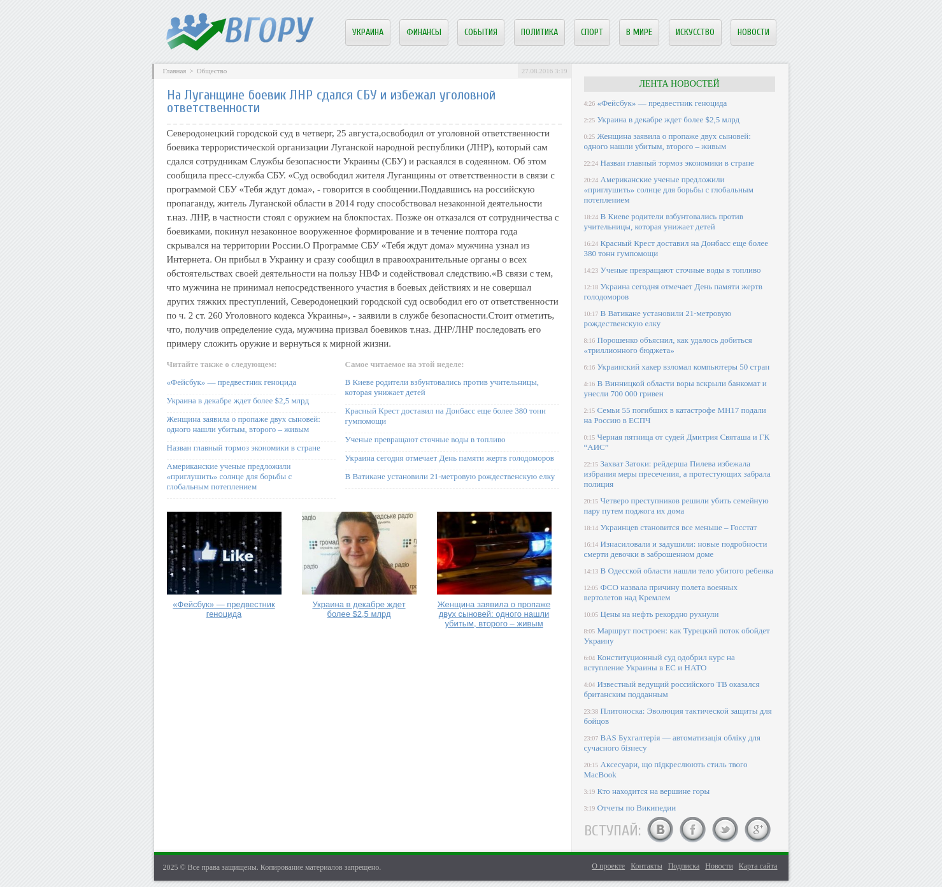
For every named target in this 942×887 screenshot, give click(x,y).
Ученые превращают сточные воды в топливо (425, 439)
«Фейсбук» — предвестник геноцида (232, 382)
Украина (367, 32)
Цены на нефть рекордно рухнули (660, 614)
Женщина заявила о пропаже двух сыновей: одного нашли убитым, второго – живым (243, 424)
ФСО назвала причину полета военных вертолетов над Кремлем (661, 592)
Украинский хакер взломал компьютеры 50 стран (683, 366)
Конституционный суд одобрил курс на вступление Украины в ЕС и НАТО (659, 662)
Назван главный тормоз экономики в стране (243, 447)
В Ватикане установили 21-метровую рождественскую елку (450, 476)
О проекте (608, 866)
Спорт (592, 32)
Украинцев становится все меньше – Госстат (679, 527)
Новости (753, 32)
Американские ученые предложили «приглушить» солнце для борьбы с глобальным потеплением (229, 476)
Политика (539, 32)
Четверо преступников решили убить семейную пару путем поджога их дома (676, 506)
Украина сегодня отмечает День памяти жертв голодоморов (449, 458)
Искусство (695, 32)
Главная (175, 71)
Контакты (646, 866)
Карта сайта (758, 866)
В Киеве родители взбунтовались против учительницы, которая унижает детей (663, 221)
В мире (639, 32)
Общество (212, 71)
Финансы (423, 32)
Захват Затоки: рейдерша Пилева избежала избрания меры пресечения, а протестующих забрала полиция (677, 474)
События (480, 32)
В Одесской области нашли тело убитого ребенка (687, 570)
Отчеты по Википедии (636, 807)
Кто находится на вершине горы (653, 791)
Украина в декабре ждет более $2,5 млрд (238, 400)
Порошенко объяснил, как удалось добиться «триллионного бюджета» (668, 345)
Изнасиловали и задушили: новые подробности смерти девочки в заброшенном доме (675, 549)
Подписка (684, 866)
